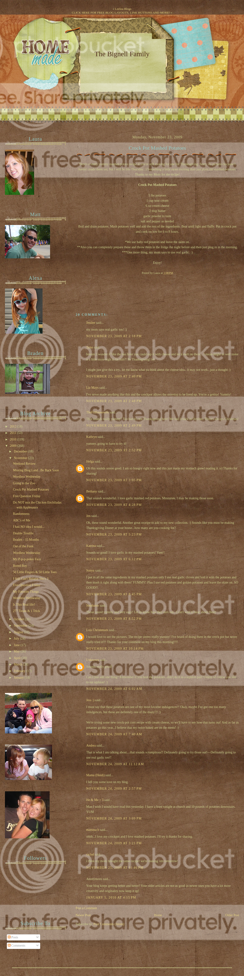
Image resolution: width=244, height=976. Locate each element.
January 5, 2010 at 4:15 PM (111, 897)
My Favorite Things (26, 591)
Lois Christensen (97, 630)
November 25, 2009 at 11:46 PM (115, 867)
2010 (13, 439)
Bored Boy (20, 566)
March (18, 664)
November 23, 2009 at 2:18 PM (114, 336)
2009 (13, 446)
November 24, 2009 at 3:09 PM (114, 818)
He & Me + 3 (95, 800)
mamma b (92, 830)
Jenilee (90, 322)
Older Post (232, 915)
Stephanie (92, 605)
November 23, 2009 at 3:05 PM (114, 480)
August (19, 632)
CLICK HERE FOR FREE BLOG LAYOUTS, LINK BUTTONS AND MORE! (121, 12)
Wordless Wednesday (26, 476)
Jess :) (90, 700)
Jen (88, 516)
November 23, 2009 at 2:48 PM (114, 401)
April (18, 658)
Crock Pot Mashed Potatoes (157, 148)
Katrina (91, 546)
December (21, 451)
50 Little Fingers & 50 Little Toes (34, 572)
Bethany (91, 491)
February (20, 671)
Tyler (89, 347)
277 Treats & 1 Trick (26, 611)
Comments (16, 945)
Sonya (90, 570)
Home (158, 915)
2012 (13, 426)
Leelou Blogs (123, 9)
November (21, 458)
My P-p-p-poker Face (27, 559)
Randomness (21, 514)
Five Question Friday (26, 496)
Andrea (91, 745)
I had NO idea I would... (28, 526)
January (19, 677)
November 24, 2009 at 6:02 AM (114, 689)
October (19, 619)
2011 (13, 433)
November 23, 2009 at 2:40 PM (114, 376)
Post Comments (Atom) (109, 924)
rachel (90, 854)
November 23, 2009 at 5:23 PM (114, 534)
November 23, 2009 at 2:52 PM (114, 450)
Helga (90, 461)
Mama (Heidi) (95, 775)
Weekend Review (24, 463)
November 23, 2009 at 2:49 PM (114, 425)
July (17, 638)
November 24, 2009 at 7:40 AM (114, 734)
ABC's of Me (21, 520)
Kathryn (91, 437)
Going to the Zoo (24, 483)
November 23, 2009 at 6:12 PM (114, 559)
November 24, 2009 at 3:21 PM (114, 843)
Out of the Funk (23, 546)
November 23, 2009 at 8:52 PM (114, 618)
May (17, 651)
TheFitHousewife (97, 412)
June (17, 645)
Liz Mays (92, 387)
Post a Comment (86, 908)
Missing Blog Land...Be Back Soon (36, 470)
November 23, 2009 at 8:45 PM (114, 594)
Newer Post (83, 915)
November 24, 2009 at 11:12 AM (115, 764)
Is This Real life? (24, 604)
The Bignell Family (122, 54)
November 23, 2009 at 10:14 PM (115, 648)
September (21, 625)
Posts (13, 937)
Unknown (92, 660)
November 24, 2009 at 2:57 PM (114, 788)
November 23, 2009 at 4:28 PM (114, 505)
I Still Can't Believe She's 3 (30, 578)
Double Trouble (23, 533)
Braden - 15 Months (26, 539)
